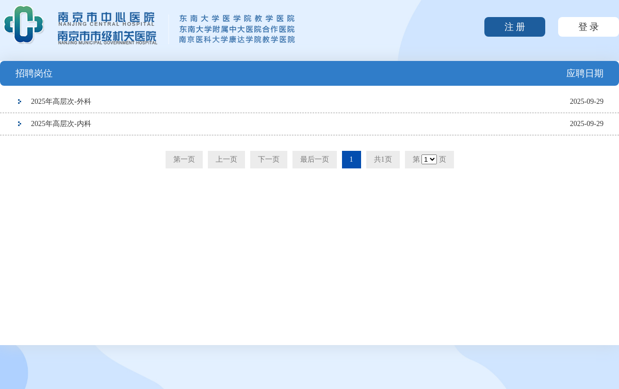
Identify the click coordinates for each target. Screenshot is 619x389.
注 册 (515, 27)
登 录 (588, 27)
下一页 (269, 159)
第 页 (429, 159)
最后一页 (314, 159)
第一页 (184, 159)
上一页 (226, 159)
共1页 (383, 159)
